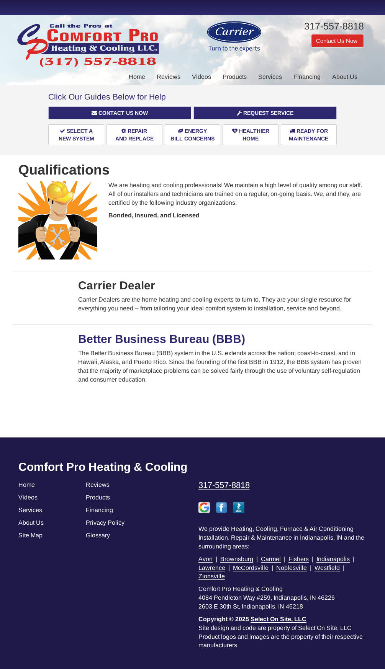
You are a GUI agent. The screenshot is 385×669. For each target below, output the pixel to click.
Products (235, 76)
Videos (201, 76)
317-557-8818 (224, 485)
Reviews (168, 76)
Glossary (98, 535)
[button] (119, 112)
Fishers (298, 559)
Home (137, 76)
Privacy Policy (105, 522)
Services (270, 76)
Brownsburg (236, 559)
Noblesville (291, 568)
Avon (205, 559)
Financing (307, 76)
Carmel (271, 559)
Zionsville (211, 576)
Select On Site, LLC (278, 619)
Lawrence (211, 568)
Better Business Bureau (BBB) (161, 339)
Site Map (30, 535)
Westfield (327, 568)
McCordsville (251, 568)
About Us (344, 76)
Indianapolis (333, 559)
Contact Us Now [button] (337, 41)
